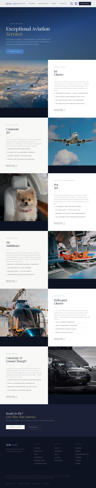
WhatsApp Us (33, 427)
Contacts (63, 3)
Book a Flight (14, 51)
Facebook (78, 460)
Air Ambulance (38, 457)
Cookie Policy (36, 483)
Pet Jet (36, 454)
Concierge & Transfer (40, 463)
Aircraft (31, 3)
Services (22, 3)
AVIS (12, 3)
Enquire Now (59, 109)
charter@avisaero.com (82, 454)
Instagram (78, 457)
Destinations (43, 3)
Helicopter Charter (39, 460)
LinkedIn (77, 463)
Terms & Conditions (23, 483)
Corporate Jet (38, 451)
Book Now (85, 3)
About (54, 3)
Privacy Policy (10, 483)
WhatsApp (78, 448)
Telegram (78, 451)
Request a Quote (15, 427)
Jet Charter (37, 448)
